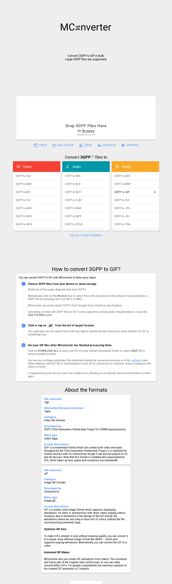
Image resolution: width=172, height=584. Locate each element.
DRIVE (85, 145)
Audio (76, 167)
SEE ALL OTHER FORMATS (86, 235)
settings (136, 360)
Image (126, 167)
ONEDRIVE (106, 145)
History (28, 580)
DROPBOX (130, 145)
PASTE (40, 145)
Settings (44, 580)
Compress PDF (78, 580)
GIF (50, 325)
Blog (96, 580)
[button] (166, 4)
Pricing (59, 580)
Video (27, 167)
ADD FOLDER (63, 145)
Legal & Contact (138, 580)
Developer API (113, 580)
